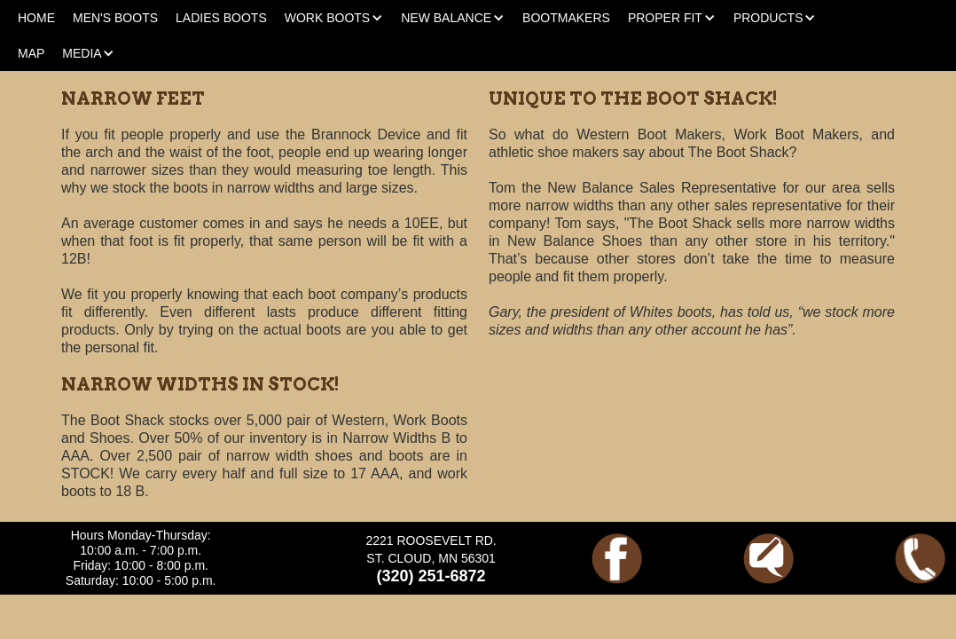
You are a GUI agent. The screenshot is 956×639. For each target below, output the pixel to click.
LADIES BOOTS (221, 18)
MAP (31, 53)
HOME (36, 18)
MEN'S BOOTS (115, 18)
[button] (334, 18)
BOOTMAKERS (566, 18)
